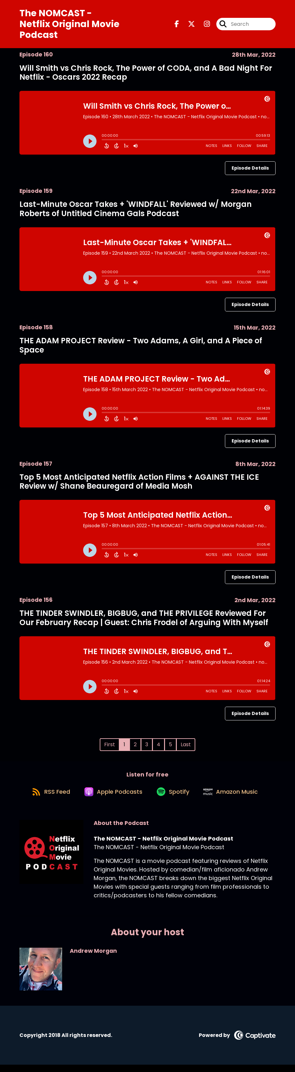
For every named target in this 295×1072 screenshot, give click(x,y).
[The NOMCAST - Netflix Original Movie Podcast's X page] (187, 26)
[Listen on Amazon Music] (234, 798)
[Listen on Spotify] (174, 798)
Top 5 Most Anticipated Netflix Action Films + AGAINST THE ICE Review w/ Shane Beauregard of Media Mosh (139, 484)
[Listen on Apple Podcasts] (111, 798)
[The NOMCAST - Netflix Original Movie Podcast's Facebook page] (177, 26)
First (109, 747)
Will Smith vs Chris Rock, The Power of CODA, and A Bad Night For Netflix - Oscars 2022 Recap (145, 75)
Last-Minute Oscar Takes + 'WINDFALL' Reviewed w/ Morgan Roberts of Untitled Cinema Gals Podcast (135, 212)
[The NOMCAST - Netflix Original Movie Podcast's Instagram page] (203, 26)
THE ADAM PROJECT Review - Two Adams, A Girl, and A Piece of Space (140, 348)
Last (186, 747)
